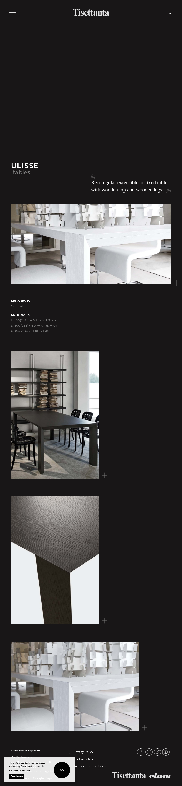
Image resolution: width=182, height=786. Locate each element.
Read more (17, 776)
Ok (62, 770)
